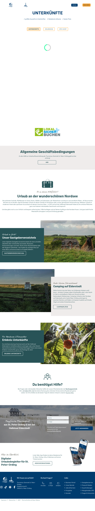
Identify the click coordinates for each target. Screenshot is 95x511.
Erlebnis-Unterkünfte (12, 353)
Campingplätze (62, 307)
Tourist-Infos (70, 393)
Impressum (4, 500)
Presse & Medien (87, 485)
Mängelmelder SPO (88, 490)
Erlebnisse (49, 29)
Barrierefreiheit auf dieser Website (31, 500)
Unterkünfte (34, 29)
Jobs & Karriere (70, 488)
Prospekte (69, 490)
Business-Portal (70, 482)
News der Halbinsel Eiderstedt (80, 422)
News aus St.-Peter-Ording (82, 418)
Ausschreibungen (87, 488)
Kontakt (68, 493)
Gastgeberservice (87, 482)
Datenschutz (12, 500)
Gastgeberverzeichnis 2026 (14, 253)
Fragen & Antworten (88, 493)
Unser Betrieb (70, 485)
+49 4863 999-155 (28, 391)
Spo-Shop (62, 29)
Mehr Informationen (42, 463)
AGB (47, 162)
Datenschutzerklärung (54, 431)
